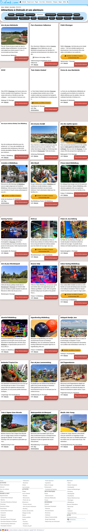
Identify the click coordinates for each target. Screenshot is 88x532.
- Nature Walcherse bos (73, 498)
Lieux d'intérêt (26, 493)
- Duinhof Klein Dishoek (6, 498)
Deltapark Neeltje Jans (68, 317)
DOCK (3, 70)
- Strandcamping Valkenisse (7, 523)
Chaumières (3, 508)
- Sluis (68, 508)
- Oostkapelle (70, 487)
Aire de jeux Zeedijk (38, 124)
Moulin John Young (67, 412)
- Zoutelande (70, 496)
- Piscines (25, 521)
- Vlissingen (70, 500)
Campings (3, 504)
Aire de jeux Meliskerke (9, 25)
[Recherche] (68, 2)
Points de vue (30, 14)
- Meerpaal (3, 517)
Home (1, 480)
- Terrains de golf (27, 526)
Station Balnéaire (4, 485)
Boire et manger (49, 485)
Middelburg (21, 184)
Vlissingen (68, 46)
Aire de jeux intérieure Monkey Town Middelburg (14, 123)
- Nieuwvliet (70, 506)
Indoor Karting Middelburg (69, 264)
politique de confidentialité (23, 530)
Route (46, 493)
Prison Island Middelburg (69, 163)
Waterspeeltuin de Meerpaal (41, 412)
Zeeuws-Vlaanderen (72, 504)
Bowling (77, 14)
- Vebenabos (25, 480)
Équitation (67, 18)
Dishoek (24, 2)
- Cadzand (69, 511)
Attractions (40, 14)
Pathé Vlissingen (66, 25)
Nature (33, 18)
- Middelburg (70, 502)
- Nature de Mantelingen (73, 489)
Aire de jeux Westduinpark (10, 264)
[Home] (20, 2)
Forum (46, 500)
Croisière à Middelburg (9, 163)
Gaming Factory (6, 219)
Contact (69, 522)
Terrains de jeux (50, 14)
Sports (52, 18)
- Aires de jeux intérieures (29, 506)
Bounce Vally (35, 264)
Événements (49, 2)
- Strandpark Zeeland (5, 526)
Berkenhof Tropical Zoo (9, 362)
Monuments (20, 14)
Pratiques (55, 2)
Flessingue (12, 91)
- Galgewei (3, 515)
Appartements (4, 495)
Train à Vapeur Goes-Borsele (11, 412)
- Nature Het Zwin (71, 513)
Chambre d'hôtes (4, 506)
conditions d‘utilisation (13, 530)
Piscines (59, 18)
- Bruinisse (47, 513)
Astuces (2, 487)
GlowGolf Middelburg (8, 317)
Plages (36, 2)
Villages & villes (24, 18)
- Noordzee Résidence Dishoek (8, 502)
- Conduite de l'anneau (51, 489)
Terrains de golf (78, 18)
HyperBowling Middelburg (40, 317)
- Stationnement (49, 495)
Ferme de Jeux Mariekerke (70, 70)
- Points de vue (26, 500)
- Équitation (25, 523)
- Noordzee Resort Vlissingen (8, 519)
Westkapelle (41, 151)
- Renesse (47, 508)
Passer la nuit (30, 2)
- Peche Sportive (49, 480)
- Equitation (48, 483)
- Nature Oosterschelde (51, 517)
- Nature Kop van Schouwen (52, 521)
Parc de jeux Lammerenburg (41, 362)
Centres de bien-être (11, 18)
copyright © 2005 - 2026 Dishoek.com (36, 530)
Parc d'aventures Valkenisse (41, 25)
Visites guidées (43, 18)
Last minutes (25, 487)
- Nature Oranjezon (72, 485)
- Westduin (25, 483)
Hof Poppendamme (67, 362)
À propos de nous (72, 517)
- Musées (24, 495)
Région (60, 2)
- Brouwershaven (49, 510)
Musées (11, 14)
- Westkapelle (70, 493)
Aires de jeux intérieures (64, 14)
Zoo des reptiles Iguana (68, 124)
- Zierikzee (47, 515)
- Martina (2, 500)
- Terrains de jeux (27, 504)
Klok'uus (34, 219)
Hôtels (24, 485)
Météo (64, 2)
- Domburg (70, 491)
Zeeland (47, 504)
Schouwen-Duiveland (50, 506)
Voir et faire (42, 2)
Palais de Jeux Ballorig (68, 219)
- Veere (69, 483)
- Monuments (26, 498)
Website (36, 64)
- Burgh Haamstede (50, 519)
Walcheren (70, 480)
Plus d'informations (22, 58)
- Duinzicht (3, 513)
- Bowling (24, 508)
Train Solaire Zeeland (38, 70)
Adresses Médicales (50, 498)
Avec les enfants (4, 489)
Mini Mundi (35, 163)
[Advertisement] (44, 117)
